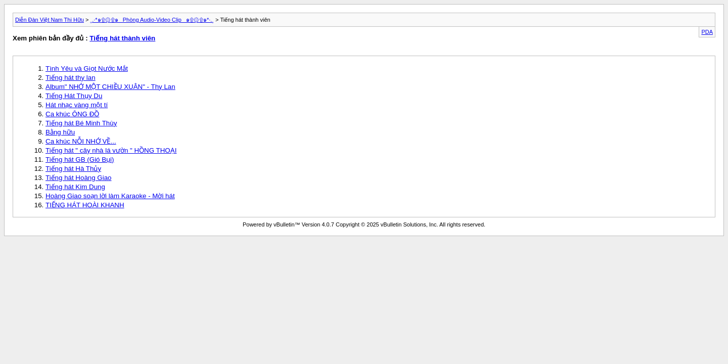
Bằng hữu (60, 132)
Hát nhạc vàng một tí (77, 105)
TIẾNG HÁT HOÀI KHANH (85, 205)
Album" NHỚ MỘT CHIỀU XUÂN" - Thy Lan (110, 86)
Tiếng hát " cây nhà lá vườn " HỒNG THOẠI (111, 150)
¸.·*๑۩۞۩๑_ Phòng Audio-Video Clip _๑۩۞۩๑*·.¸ (152, 20)
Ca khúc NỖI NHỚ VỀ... (81, 141)
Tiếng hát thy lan (71, 77)
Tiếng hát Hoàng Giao (79, 177)
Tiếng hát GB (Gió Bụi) (80, 159)
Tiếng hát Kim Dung (75, 187)
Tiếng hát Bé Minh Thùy (81, 123)
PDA (707, 32)
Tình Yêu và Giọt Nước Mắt (87, 68)
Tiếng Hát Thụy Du (74, 96)
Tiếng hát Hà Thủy (73, 168)
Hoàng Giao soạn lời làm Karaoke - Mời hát (110, 196)
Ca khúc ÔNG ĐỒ (72, 114)
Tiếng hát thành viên (122, 38)
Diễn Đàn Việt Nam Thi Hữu (49, 20)
